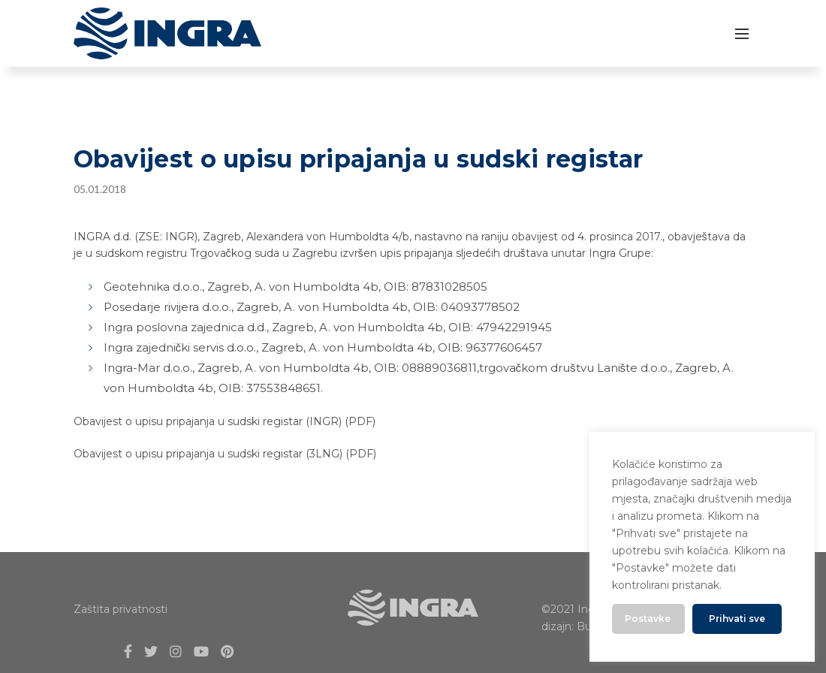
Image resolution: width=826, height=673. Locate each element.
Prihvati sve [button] (737, 618)
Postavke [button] (648, 618)
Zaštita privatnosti (120, 609)
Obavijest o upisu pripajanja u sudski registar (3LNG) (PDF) (225, 453)
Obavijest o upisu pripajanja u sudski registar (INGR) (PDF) (224, 421)
